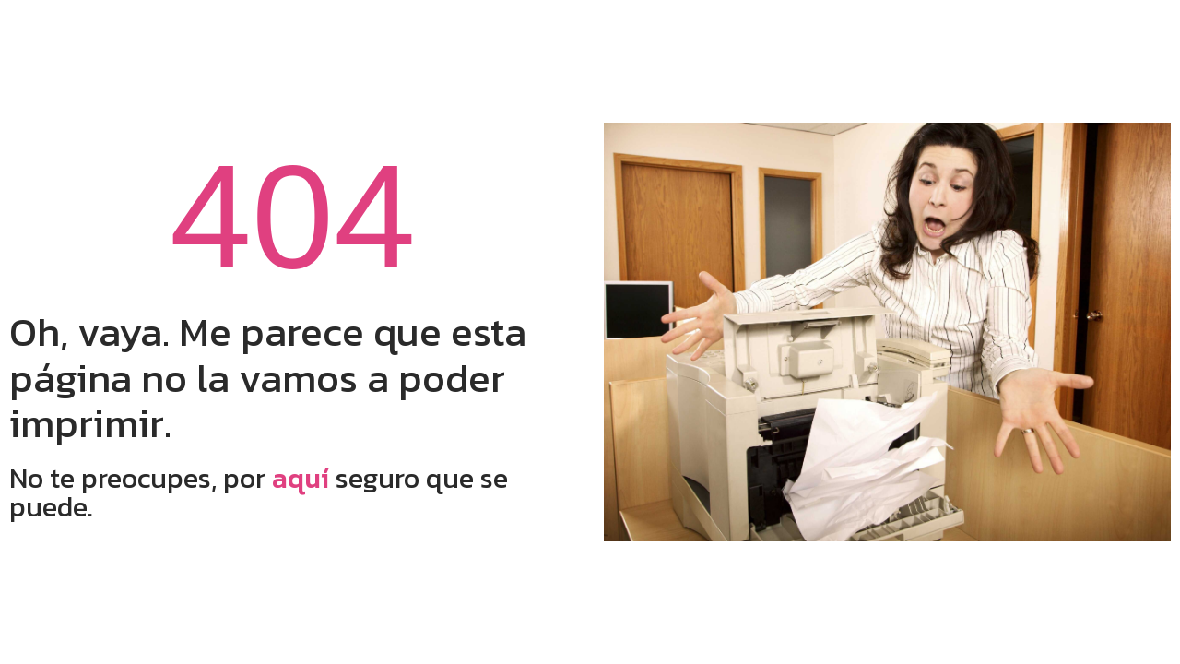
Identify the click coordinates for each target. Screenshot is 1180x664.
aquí (300, 478)
